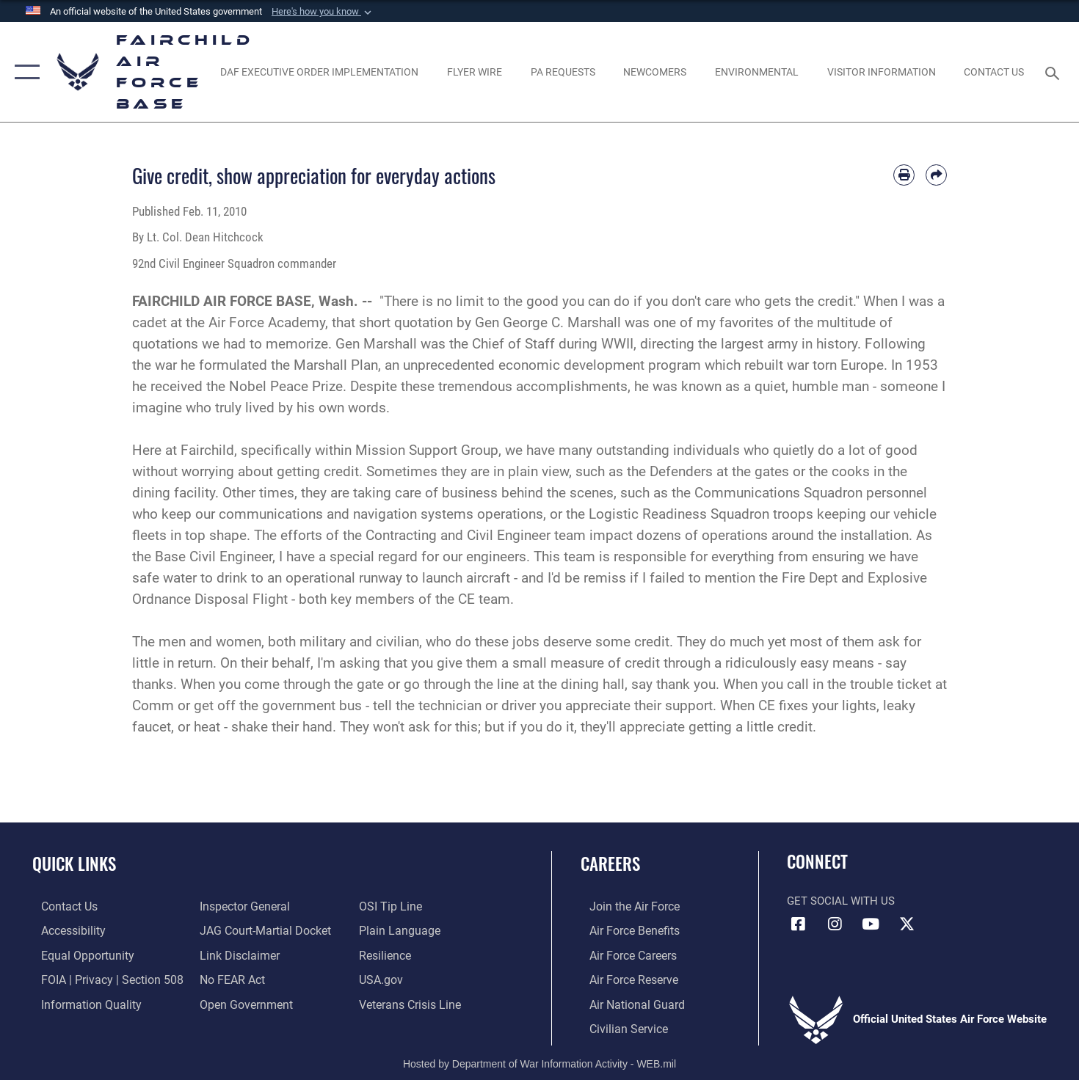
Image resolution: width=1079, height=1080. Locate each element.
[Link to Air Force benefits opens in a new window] (624, 930)
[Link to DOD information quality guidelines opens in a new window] (79, 1003)
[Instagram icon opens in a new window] (835, 924)
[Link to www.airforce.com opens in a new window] (624, 906)
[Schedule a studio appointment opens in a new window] (563, 72)
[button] (323, 11)
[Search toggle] (1055, 72)
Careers (610, 863)
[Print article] (904, 175)
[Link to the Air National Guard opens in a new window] (626, 1003)
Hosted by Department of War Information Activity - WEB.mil (539, 1061)
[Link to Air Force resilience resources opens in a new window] (387, 954)
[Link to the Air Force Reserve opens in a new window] (624, 978)
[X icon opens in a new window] (906, 924)
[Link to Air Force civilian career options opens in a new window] (618, 1026)
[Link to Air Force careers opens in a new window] (623, 954)
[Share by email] (936, 175)
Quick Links (74, 863)
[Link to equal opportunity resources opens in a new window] (76, 954)
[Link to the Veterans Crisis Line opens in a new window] (411, 1003)
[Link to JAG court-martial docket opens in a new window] (260, 930)
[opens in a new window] (319, 72)
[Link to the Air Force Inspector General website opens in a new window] (240, 906)
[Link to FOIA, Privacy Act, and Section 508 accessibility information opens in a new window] (99, 978)
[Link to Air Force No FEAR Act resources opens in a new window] (229, 978)
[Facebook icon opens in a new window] (798, 924)
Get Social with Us (841, 901)
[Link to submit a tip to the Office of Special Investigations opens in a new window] (391, 906)
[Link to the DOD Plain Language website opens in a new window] (399, 930)
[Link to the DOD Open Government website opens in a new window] (241, 1003)
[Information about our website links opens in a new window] (235, 954)
